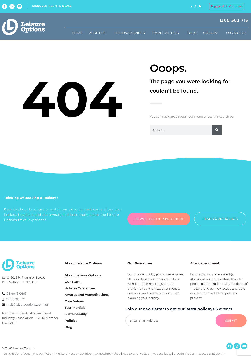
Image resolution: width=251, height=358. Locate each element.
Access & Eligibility (211, 353)
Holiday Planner (129, 33)
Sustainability (76, 314)
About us (98, 33)
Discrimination (185, 353)
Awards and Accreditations (87, 295)
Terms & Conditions (16, 353)
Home (77, 33)
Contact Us (237, 33)
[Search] (217, 130)
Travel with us (166, 33)
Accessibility (162, 353)
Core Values (74, 301)
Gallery (211, 33)
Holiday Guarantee (80, 288)
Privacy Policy (43, 353)
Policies (71, 320)
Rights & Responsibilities (73, 353)
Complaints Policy (107, 353)
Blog (191, 33)
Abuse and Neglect (136, 353)
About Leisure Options (83, 275)
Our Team (73, 282)
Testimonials (75, 308)
